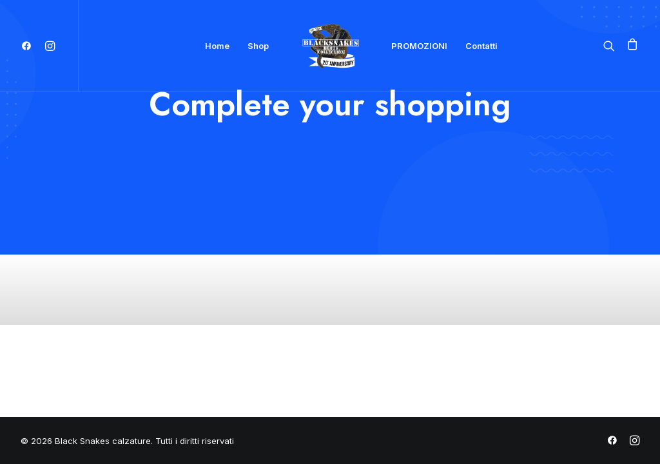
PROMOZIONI (419, 46)
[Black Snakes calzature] (330, 45)
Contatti (481, 46)
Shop (258, 46)
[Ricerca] (612, 46)
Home (217, 46)
